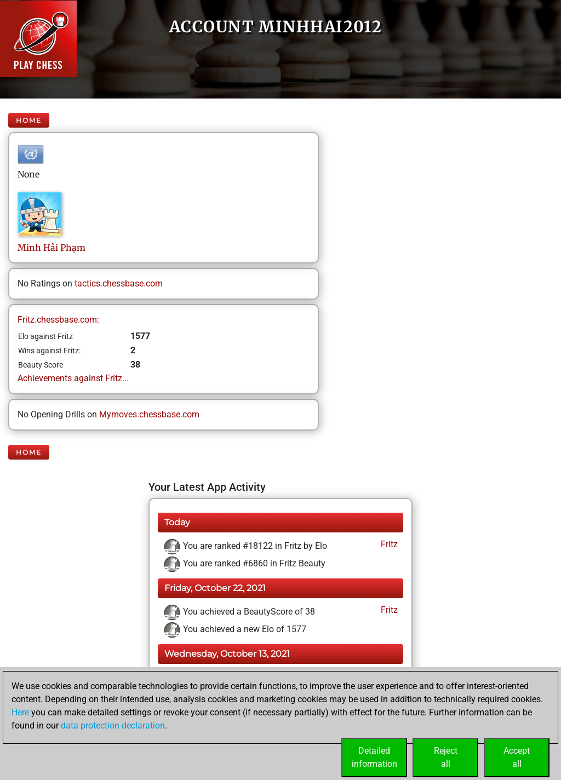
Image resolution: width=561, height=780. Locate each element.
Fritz (388, 544)
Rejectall (445, 757)
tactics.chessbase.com (119, 283)
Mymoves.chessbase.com (149, 414)
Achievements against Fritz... (73, 378)
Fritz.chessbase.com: (58, 319)
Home (29, 120)
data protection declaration (113, 725)
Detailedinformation (374, 757)
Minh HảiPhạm (51, 247)
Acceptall (516, 757)
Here (20, 712)
